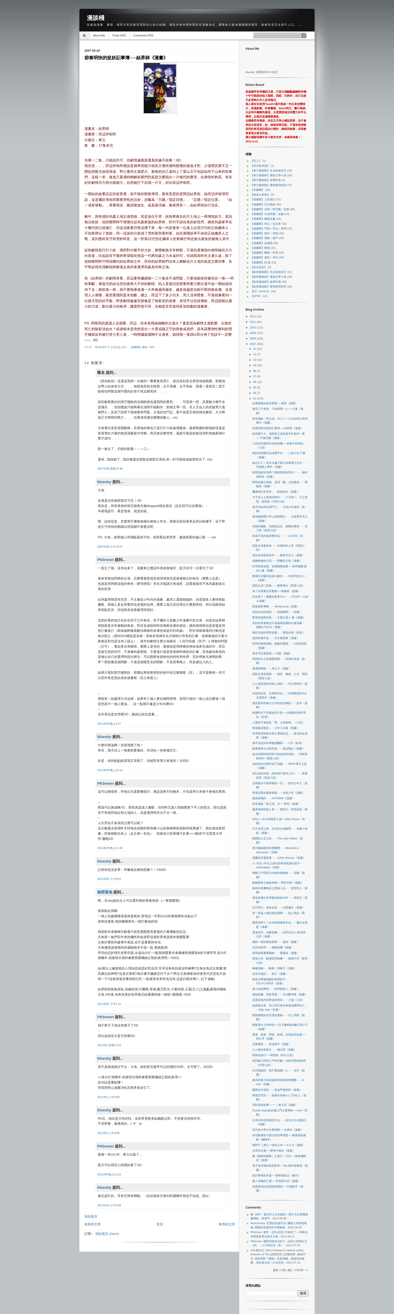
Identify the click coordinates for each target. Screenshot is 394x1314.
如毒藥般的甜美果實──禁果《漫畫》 (275, 403)
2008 (253, 338)
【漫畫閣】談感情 (262, 243)
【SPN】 (256, 296)
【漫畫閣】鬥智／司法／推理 (268, 228)
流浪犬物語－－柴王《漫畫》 (270, 973)
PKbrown (105, 559)
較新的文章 (92, 1224)
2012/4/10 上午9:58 (109, 1205)
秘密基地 (104, 892)
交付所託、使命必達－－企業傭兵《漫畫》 (278, 907)
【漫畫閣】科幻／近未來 (266, 223)
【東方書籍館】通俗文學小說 (268, 175)
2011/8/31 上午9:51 (109, 878)
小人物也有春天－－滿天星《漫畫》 (274, 1049)
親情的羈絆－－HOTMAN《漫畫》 (273, 798)
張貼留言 (90, 1216)
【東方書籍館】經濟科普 (266, 180)
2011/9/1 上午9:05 (108, 1132)
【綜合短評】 (259, 267)
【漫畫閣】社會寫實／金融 (267, 213)
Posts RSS (119, 35)
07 (255, 376)
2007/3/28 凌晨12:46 (110, 468)
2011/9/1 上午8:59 (108, 1097)
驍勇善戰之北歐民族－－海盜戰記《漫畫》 (278, 748)
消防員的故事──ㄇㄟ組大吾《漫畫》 (275, 1104)
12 (255, 348)
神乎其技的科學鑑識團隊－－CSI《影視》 (278, 743)
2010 (253, 327)
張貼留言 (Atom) (107, 1234)
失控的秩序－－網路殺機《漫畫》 (273, 947)
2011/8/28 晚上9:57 (109, 723)
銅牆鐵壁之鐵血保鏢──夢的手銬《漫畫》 (277, 882)
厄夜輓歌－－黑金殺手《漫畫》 (271, 1044)
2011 (253, 321)
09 (255, 365)
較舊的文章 (227, 1224)
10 (255, 359)
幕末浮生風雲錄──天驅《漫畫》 (272, 653)
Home (85, 35)
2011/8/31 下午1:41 (109, 1003)
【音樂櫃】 (257, 189)
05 (255, 387)
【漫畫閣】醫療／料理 (264, 252)
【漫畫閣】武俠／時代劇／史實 (270, 209)
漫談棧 (95, 18)
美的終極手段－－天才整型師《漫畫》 (275, 638)
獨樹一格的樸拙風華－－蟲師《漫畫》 (275, 941)
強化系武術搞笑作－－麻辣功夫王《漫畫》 (278, 555)
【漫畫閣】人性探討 (263, 199)
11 (255, 354)
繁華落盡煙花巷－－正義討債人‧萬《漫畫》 (279, 617)
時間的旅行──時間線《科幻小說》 (273, 1055)
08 (255, 370)
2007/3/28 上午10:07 (110, 546)
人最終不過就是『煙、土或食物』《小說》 (278, 722)
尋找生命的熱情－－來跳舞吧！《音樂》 (277, 611)
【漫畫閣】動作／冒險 (264, 233)
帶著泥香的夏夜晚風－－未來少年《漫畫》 (278, 792)
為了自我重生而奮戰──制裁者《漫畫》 (276, 591)
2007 (253, 344)
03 (255, 398)
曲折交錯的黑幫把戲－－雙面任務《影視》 (278, 632)
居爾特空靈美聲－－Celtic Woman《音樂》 (278, 857)
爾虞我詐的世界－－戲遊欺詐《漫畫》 (275, 491)
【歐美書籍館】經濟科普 (266, 281)
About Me (99, 35)
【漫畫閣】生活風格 (263, 204)
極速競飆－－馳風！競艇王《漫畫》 (274, 968)
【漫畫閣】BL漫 (260, 262)
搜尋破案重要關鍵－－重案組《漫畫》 (275, 952)
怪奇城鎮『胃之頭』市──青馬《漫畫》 (276, 803)
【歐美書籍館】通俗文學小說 (268, 276)
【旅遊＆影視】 (260, 194)
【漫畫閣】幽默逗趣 (263, 218)
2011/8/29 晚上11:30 (110, 847)
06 (255, 381)
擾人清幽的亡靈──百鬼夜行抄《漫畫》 (276, 1180)
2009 (253, 332)
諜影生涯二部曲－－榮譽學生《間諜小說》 (278, 585)
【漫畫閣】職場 (260, 247)
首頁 (160, 1224)
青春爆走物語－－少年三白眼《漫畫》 (275, 727)
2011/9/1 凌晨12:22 (109, 1045)
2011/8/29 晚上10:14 (110, 770)
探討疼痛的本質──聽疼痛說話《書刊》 (276, 1175)
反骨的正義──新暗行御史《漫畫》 (273, 1150)
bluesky (101, 347)
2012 (253, 316)
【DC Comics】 (260, 291)
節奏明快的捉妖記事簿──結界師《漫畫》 (277, 428)
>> (306, 1270)
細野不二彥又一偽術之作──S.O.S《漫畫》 (278, 1145)
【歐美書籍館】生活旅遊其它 (268, 271)
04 (255, 392)
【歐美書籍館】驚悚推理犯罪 (268, 286)
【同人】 (256, 160)
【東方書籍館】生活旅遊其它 (268, 170)
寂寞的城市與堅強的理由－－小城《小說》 (278, 999)
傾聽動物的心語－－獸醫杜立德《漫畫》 (277, 560)
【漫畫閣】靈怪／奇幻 (142, 347)
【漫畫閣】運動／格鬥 (264, 238)
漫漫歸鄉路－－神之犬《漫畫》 (271, 668)
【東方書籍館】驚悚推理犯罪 (268, 185)
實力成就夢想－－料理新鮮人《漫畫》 (275, 988)
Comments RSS (143, 35)
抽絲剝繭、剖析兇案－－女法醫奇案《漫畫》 (280, 994)
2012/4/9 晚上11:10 (109, 1174)
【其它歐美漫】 (260, 165)
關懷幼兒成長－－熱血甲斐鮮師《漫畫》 (277, 1089)
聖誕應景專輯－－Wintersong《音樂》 (276, 606)
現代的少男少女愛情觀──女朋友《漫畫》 (277, 1129)
